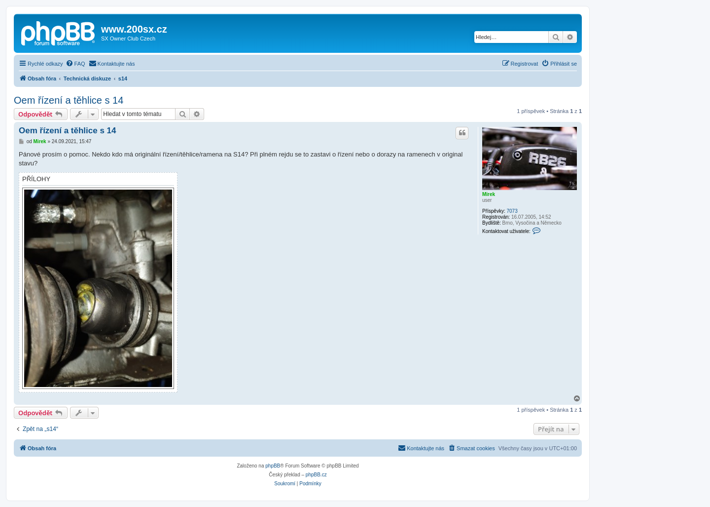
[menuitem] (75, 64)
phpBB (272, 465)
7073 (511, 211)
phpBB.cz (316, 474)
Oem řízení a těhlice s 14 (68, 100)
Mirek (488, 194)
